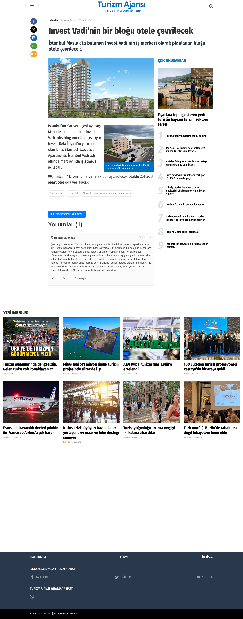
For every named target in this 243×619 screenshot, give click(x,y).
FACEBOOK (39, 577)
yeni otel (73, 193)
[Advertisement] (185, 278)
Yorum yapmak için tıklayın (66, 214)
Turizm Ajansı (50, 613)
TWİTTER (123, 577)
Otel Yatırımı (56, 193)
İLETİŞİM (207, 557)
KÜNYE (124, 557)
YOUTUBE (205, 577)
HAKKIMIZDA (38, 557)
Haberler (53, 20)
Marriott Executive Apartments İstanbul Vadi (107, 193)
